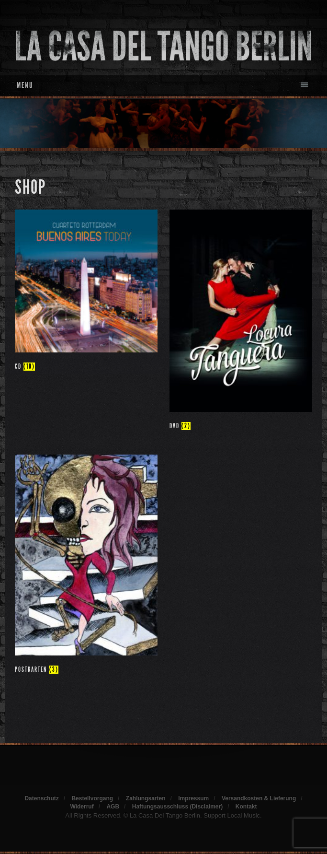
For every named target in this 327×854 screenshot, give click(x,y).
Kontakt (246, 806)
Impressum (193, 798)
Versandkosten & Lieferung (259, 798)
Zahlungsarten (146, 798)
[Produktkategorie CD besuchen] (86, 292)
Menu (25, 85)
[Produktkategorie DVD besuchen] (240, 322)
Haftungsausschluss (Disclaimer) (177, 806)
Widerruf (81, 806)
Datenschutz (41, 798)
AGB (112, 806)
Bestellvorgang (92, 798)
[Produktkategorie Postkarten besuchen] (86, 566)
